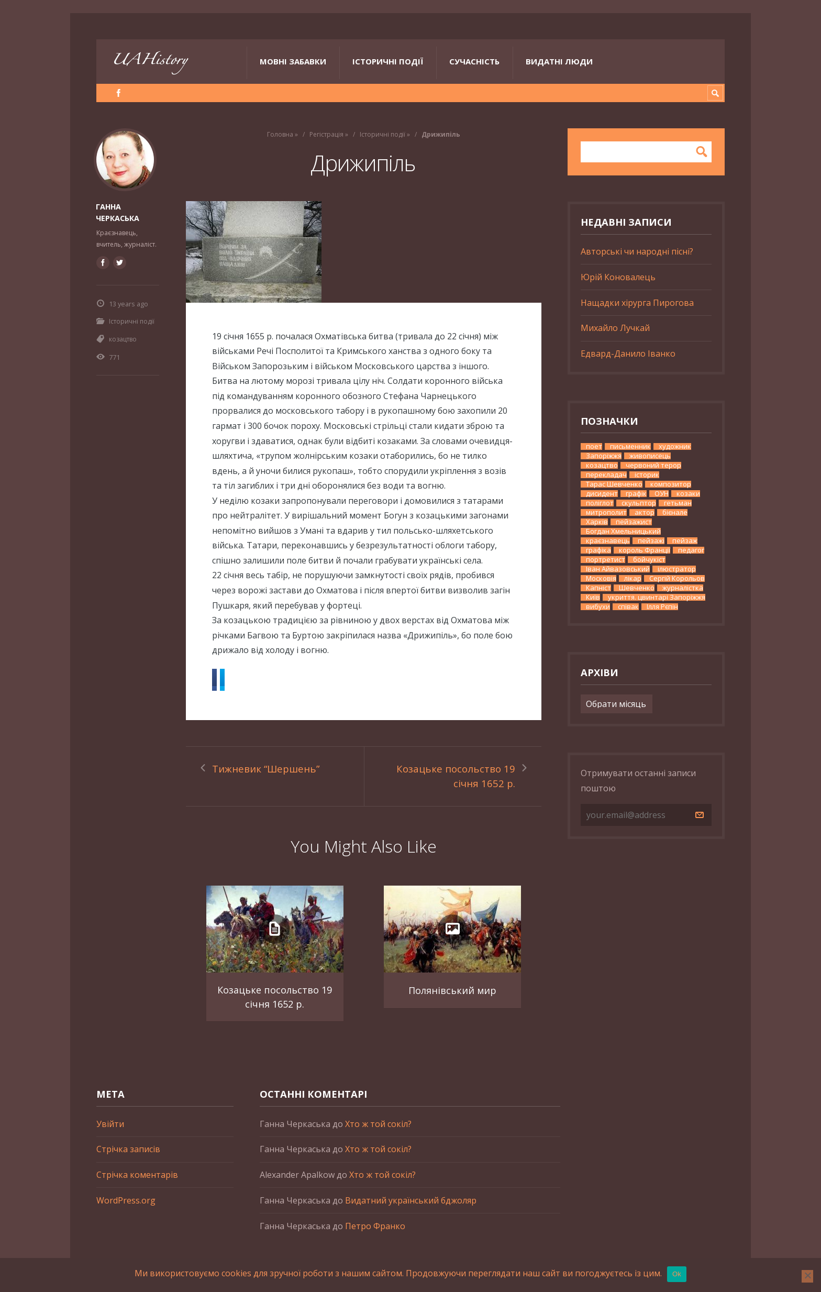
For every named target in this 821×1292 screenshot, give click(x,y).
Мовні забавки (293, 61)
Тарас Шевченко (614, 484)
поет (594, 446)
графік (636, 493)
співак (628, 606)
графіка (598, 550)
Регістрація (326, 134)
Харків (597, 521)
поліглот (600, 503)
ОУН (661, 493)
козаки (688, 493)
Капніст (598, 587)
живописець (650, 455)
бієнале (674, 512)
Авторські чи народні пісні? (637, 251)
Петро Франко (375, 1236)
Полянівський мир (452, 1000)
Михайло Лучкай (615, 328)
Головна (280, 134)
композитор (670, 484)
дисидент (602, 493)
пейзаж (684, 540)
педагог (691, 550)
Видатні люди (559, 61)
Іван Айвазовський (618, 569)
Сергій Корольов (677, 578)
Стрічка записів (128, 1160)
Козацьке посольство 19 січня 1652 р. (461, 778)
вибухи (598, 606)
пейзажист (634, 521)
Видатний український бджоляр (410, 1211)
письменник (630, 446)
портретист (605, 559)
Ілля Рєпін (662, 606)
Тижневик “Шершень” (267, 771)
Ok (676, 1274)
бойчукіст (649, 559)
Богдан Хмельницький (623, 531)
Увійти (110, 1134)
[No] (807, 1276)
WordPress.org (126, 1211)
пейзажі (651, 540)
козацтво (123, 338)
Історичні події (387, 61)
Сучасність (474, 61)
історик (647, 474)
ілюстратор (677, 569)
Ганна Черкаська (117, 211)
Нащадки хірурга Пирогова (637, 302)
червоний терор (653, 465)
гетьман (678, 503)
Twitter (276, 680)
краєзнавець (608, 540)
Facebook (234, 680)
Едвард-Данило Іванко (628, 353)
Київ (593, 597)
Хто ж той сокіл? (378, 1134)
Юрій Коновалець (618, 277)
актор (644, 512)
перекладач (606, 474)
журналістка (682, 587)
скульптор (639, 503)
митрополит (606, 512)
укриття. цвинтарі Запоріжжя (656, 597)
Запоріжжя (604, 455)
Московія (601, 578)
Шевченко (636, 587)
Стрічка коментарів (137, 1185)
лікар (632, 578)
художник (675, 446)
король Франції (644, 550)
